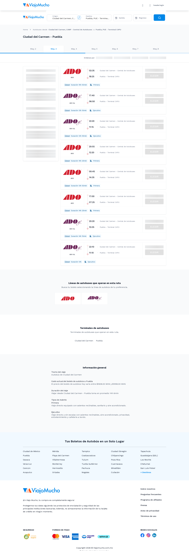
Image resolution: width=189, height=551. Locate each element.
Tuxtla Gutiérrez (90, 464)
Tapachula (145, 451)
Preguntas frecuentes (150, 494)
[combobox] (64, 18)
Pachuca (86, 468)
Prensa (143, 505)
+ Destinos (145, 472)
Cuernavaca (116, 464)
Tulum (85, 460)
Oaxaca (26, 460)
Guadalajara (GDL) (149, 455)
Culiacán (115, 472)
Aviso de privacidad (149, 511)
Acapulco (27, 472)
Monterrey (57, 464)
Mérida (55, 451)
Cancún (26, 468)
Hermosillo (57, 468)
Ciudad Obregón (119, 451)
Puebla (26, 455)
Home (25, 30)
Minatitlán (116, 468)
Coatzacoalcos (88, 455)
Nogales (85, 472)
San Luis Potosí (147, 468)
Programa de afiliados (151, 500)
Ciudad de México (31, 451)
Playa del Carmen (60, 455)
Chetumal (145, 464)
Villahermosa (58, 460)
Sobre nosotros (147, 489)
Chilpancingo (117, 455)
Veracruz (27, 464)
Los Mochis (145, 460)
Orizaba (56, 472)
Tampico (86, 451)
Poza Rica (115, 460)
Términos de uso (148, 516)
